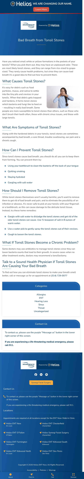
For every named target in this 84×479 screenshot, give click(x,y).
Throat (41, 307)
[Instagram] (46, 374)
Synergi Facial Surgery (41, 382)
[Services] (73, 475)
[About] (10, 475)
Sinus (41, 304)
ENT (41, 297)
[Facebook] (35, 374)
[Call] (52, 475)
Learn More (41, 9)
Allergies (41, 294)
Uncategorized (41, 311)
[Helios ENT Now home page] (41, 25)
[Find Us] (31, 475)
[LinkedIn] (41, 374)
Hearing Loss (41, 301)
